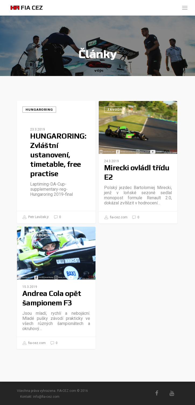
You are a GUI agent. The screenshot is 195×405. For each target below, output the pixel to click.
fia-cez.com (115, 217)
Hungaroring (39, 109)
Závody (114, 109)
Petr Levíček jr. (36, 217)
